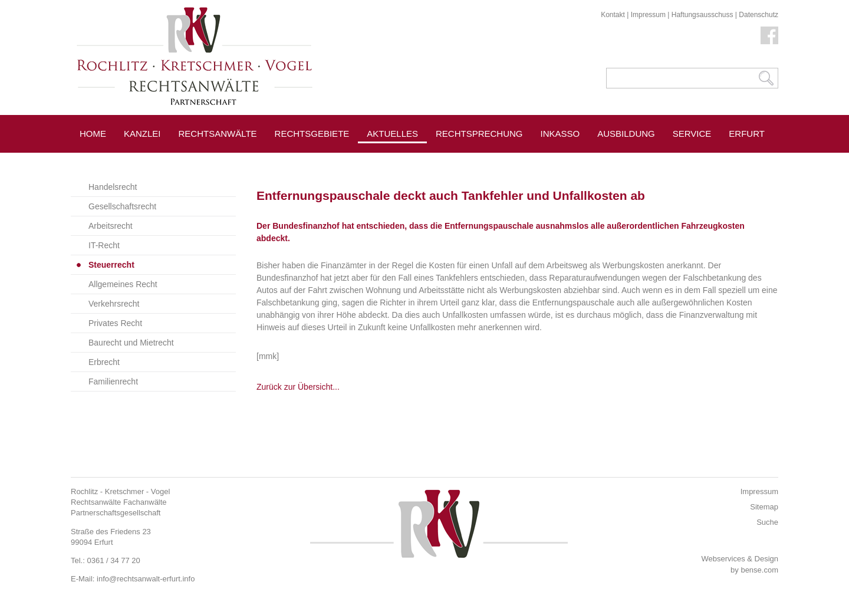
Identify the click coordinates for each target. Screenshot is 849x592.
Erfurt (747, 134)
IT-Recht (104, 245)
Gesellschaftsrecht (122, 206)
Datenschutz (758, 15)
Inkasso (560, 134)
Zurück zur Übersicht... (298, 387)
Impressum (648, 15)
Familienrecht (113, 381)
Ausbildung (626, 134)
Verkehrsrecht (113, 303)
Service (692, 134)
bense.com (759, 569)
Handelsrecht (112, 187)
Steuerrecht (111, 264)
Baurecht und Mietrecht (131, 342)
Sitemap (764, 506)
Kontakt (613, 15)
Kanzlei (142, 134)
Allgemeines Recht (122, 284)
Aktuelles (392, 134)
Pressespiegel (472, 160)
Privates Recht (115, 323)
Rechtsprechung (479, 134)
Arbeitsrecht (110, 226)
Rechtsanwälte (218, 134)
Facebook (769, 35)
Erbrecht (104, 362)
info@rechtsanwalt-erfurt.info (146, 578)
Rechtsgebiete (312, 134)
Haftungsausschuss (702, 15)
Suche (767, 522)
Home (93, 134)
